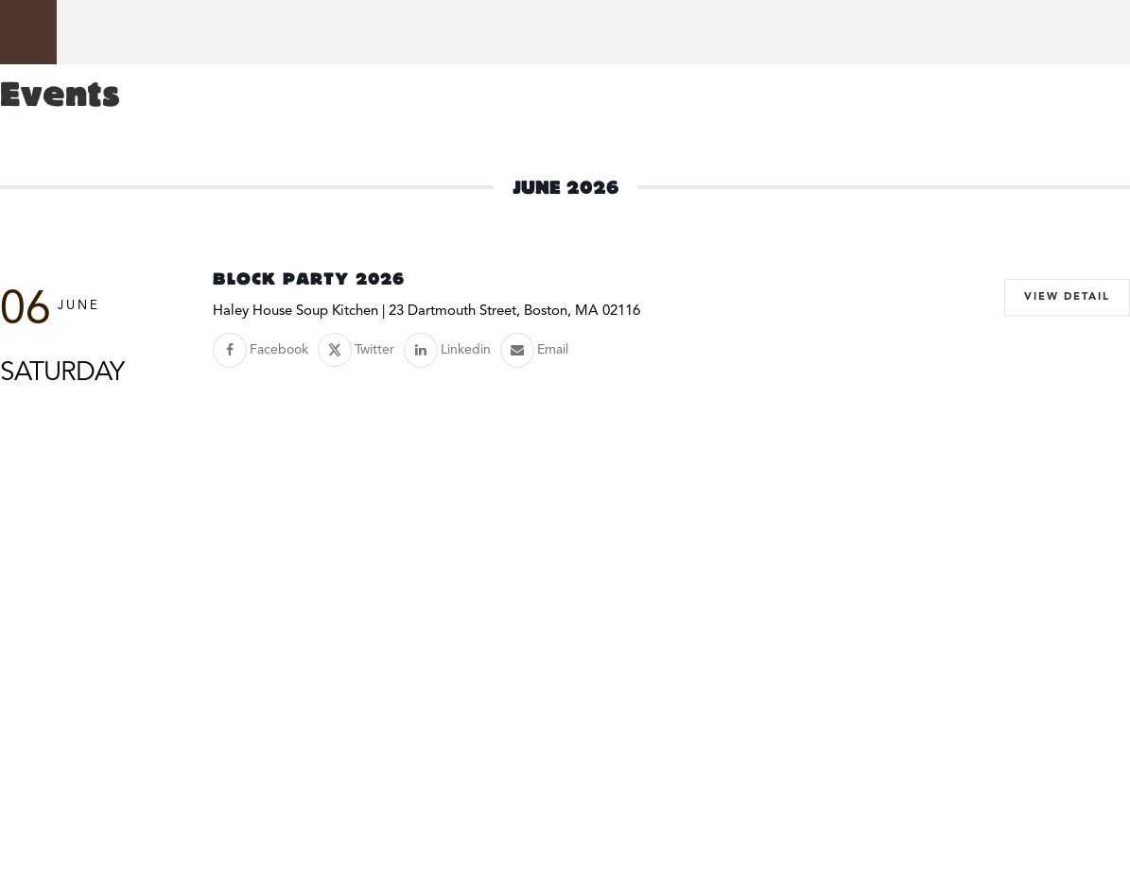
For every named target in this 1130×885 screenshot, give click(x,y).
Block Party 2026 (309, 279)
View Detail (1067, 297)
